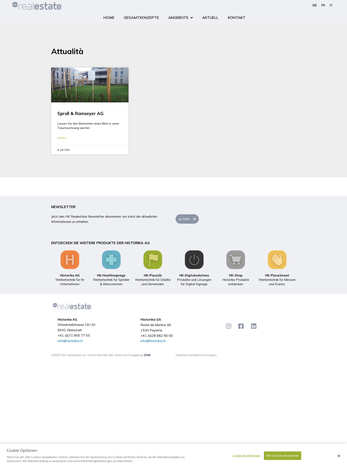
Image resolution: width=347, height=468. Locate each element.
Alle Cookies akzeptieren (282, 455)
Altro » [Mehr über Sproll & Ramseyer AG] (62, 137)
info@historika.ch (70, 341)
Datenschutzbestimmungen (196, 355)
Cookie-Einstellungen (247, 455)
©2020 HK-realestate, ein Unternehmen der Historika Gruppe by (97, 355)
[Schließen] (339, 456)
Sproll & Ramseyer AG (80, 113)
